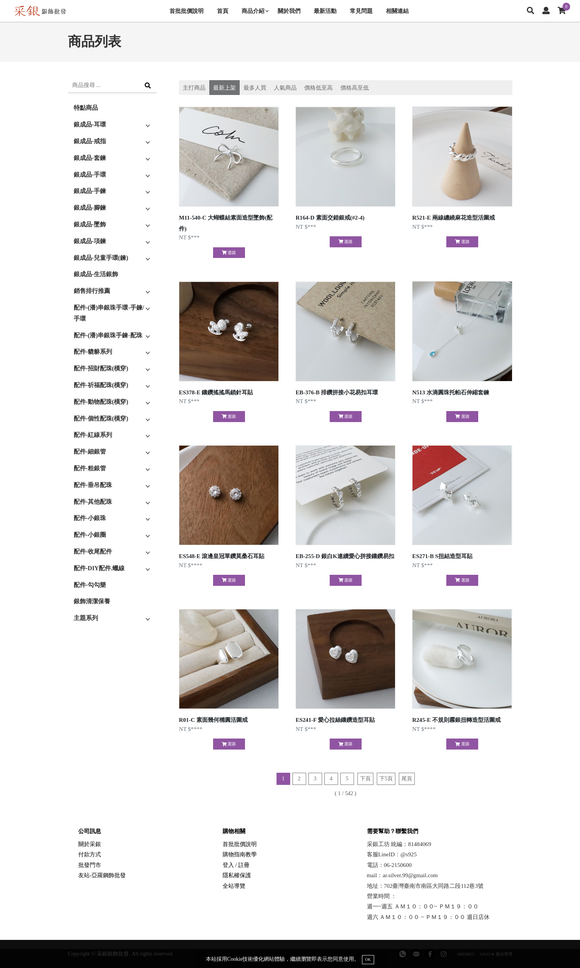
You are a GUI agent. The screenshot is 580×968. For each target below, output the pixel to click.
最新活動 (325, 11)
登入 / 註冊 (236, 865)
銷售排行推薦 (92, 291)
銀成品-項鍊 (90, 241)
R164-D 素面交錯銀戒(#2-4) (330, 217)
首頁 (222, 11)
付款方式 (89, 854)
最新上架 (224, 87)
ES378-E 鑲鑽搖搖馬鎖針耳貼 (216, 392)
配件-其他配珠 (93, 501)
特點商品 (86, 107)
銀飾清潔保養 (92, 601)
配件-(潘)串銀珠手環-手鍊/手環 (109, 313)
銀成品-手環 (90, 174)
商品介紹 (255, 11)
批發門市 (89, 865)
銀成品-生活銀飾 (96, 274)
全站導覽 (234, 886)
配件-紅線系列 (93, 435)
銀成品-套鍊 (90, 158)
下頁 (365, 778)
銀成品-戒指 (90, 141)
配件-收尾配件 (93, 551)
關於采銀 (89, 844)
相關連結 (397, 11)
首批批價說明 (186, 11)
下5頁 (386, 778)
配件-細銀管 (90, 451)
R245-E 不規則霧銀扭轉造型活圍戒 (456, 720)
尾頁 (406, 778)
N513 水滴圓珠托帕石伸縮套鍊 (450, 392)
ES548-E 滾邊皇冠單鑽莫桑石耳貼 (221, 556)
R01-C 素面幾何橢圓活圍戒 (213, 720)
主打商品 (194, 87)
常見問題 (361, 11)
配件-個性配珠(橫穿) (101, 418)
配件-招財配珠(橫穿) (101, 368)
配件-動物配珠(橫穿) (101, 402)
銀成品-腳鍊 (90, 207)
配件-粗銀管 (90, 468)
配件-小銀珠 (90, 518)
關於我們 (289, 11)
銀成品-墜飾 (90, 224)
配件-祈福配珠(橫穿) (101, 385)
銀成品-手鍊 (90, 191)
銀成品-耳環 (90, 124)
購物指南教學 (240, 854)
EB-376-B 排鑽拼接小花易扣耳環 (337, 392)
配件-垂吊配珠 (93, 485)
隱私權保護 (237, 875)
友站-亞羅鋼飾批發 (102, 875)
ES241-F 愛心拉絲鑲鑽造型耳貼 (335, 720)
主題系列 (86, 618)
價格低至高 (318, 87)
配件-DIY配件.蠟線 (99, 568)
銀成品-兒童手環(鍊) (101, 258)
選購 (229, 252)
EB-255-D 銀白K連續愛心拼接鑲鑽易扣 (345, 556)
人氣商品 (285, 87)
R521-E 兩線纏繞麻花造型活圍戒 (453, 217)
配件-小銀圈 (90, 534)
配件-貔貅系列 (93, 351)
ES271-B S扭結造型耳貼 (442, 556)
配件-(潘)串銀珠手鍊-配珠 (108, 335)
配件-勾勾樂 (90, 585)
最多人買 (254, 87)
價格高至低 (354, 87)
